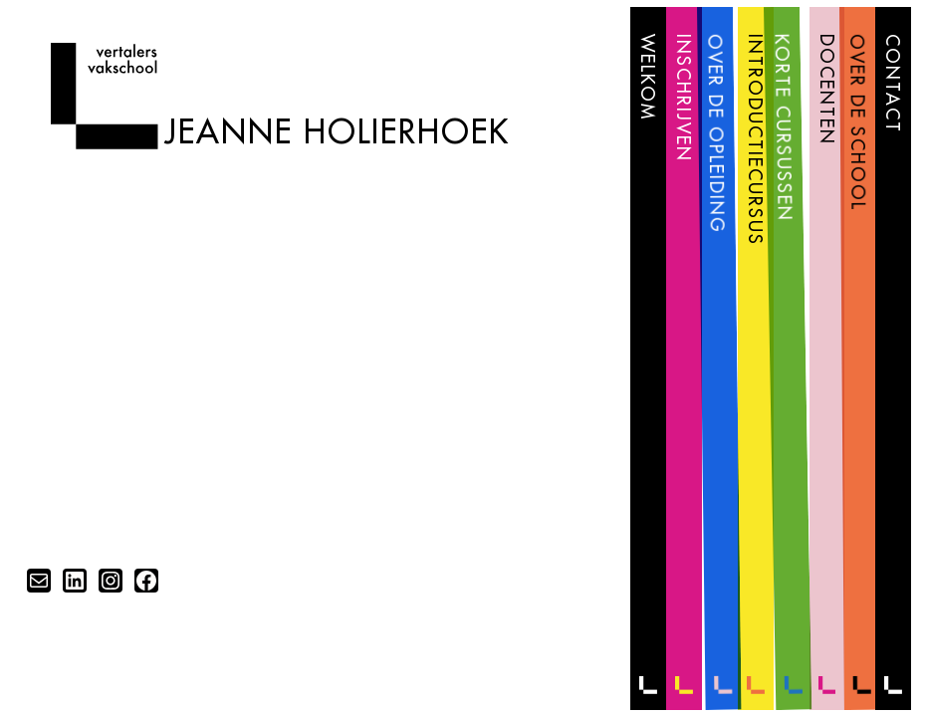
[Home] (104, 142)
